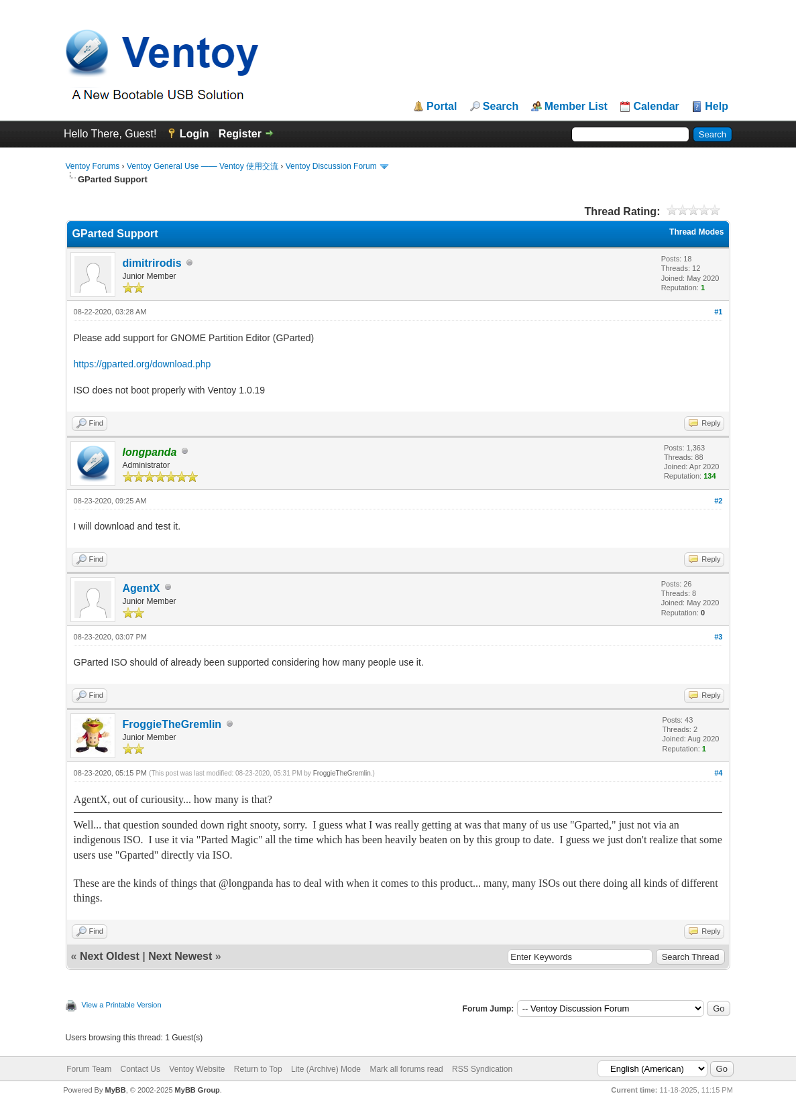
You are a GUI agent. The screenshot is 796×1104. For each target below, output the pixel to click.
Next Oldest (109, 956)
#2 (718, 501)
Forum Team (88, 1069)
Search (500, 106)
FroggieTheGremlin (172, 724)
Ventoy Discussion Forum (331, 166)
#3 (718, 637)
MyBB (115, 1090)
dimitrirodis (152, 263)
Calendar (656, 106)
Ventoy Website (197, 1069)
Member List (576, 106)
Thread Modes (696, 232)
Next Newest (180, 956)
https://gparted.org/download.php (142, 364)
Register (240, 133)
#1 (718, 312)
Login (194, 133)
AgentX (141, 588)
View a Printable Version (122, 1005)
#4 (718, 773)
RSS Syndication (482, 1069)
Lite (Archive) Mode (326, 1069)
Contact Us (140, 1069)
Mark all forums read (406, 1069)
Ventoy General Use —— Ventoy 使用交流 (202, 166)
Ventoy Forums (93, 166)
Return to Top (258, 1069)
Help (716, 106)
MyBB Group (197, 1090)
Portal (442, 106)
